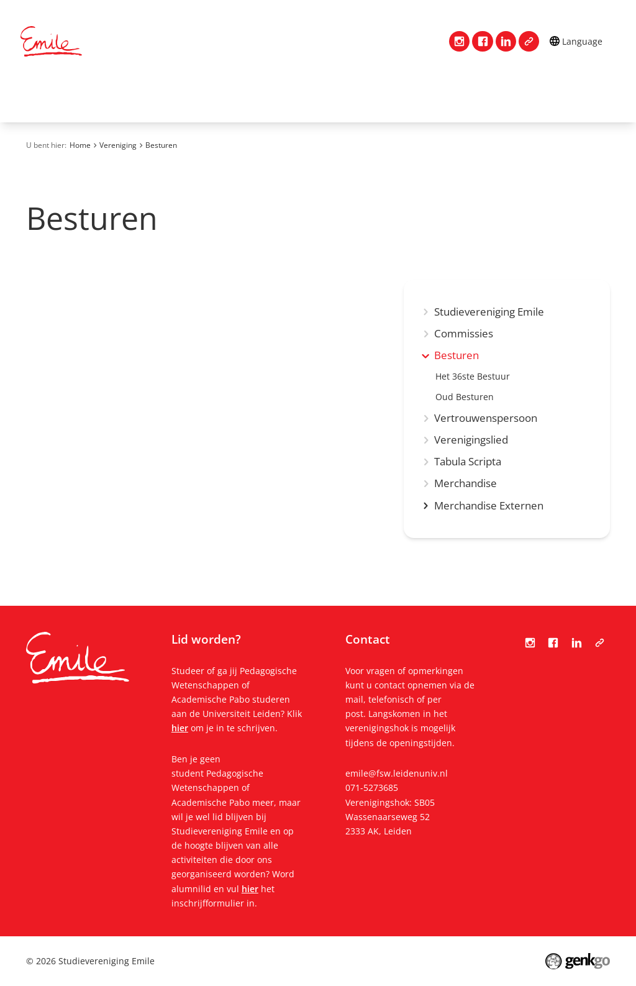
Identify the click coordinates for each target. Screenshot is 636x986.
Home (35, 97)
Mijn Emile (374, 96)
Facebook (482, 41)
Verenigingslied (471, 440)
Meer (533, 97)
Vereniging (150, 96)
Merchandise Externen (488, 506)
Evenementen (457, 96)
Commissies (463, 334)
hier (179, 728)
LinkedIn (506, 41)
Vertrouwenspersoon (485, 418)
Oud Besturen (464, 397)
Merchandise (465, 484)
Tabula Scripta (529, 41)
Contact (81, 96)
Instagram (459, 41)
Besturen (161, 145)
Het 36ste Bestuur (472, 376)
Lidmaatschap (235, 96)
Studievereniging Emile (489, 312)
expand (426, 356)
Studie (309, 96)
